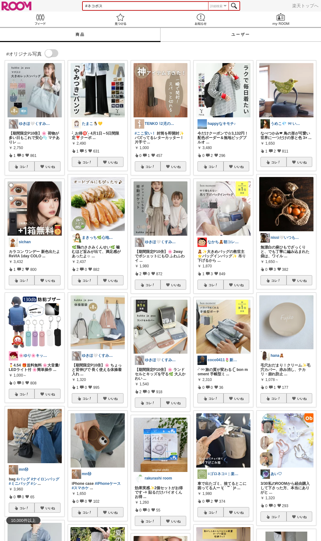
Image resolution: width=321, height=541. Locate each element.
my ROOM (281, 19)
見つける (120, 19)
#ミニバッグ (19, 483)
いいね (50, 166)
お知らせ (200, 19)
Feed (40, 19)
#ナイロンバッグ (45, 479)
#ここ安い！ (145, 133)
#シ (34, 483)
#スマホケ (80, 488)
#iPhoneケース (108, 483)
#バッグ (23, 479)
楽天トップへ (305, 5)
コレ (24, 166)
